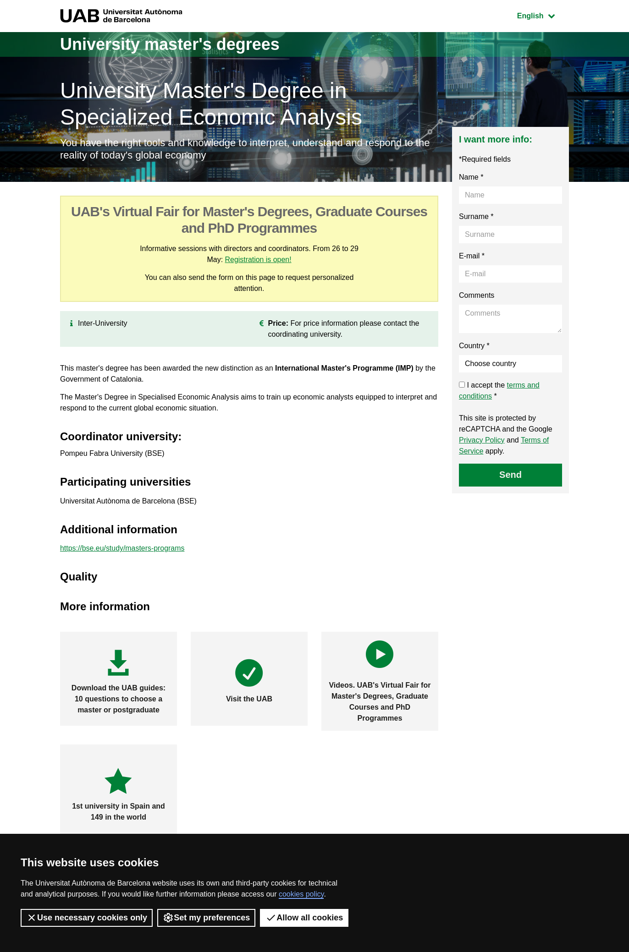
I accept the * (499, 390)
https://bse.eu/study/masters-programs (122, 548)
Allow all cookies (304, 917)
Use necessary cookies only (86, 917)
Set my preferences (206, 917)
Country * (474, 346)
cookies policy (301, 894)
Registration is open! (258, 259)
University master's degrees (170, 44)
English (543, 15)
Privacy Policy (482, 440)
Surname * (476, 216)
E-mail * (472, 256)
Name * (471, 177)
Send (510, 475)
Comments (476, 295)
